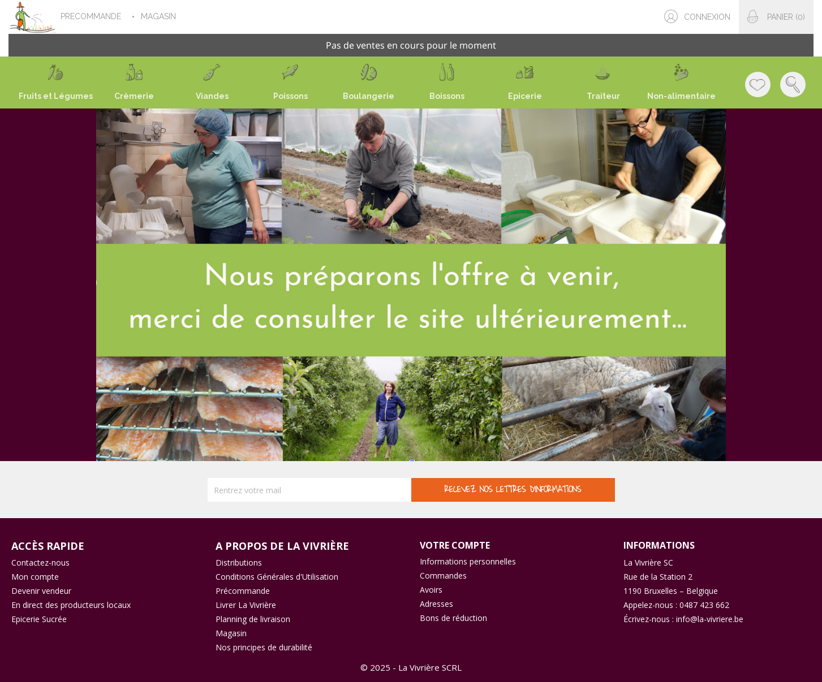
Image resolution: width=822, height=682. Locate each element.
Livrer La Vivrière (246, 605)
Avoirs (431, 589)
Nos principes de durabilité (264, 647)
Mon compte (35, 576)
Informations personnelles (468, 561)
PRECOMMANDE (92, 16)
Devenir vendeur (41, 590)
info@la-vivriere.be (709, 619)
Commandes (443, 575)
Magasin (231, 633)
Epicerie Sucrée (39, 619)
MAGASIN (159, 16)
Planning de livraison (253, 619)
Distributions (239, 562)
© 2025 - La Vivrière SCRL (411, 667)
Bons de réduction (453, 618)
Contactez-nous (40, 562)
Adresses (436, 603)
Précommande (243, 590)
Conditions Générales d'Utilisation (277, 576)
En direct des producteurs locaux (71, 605)
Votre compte (455, 545)
